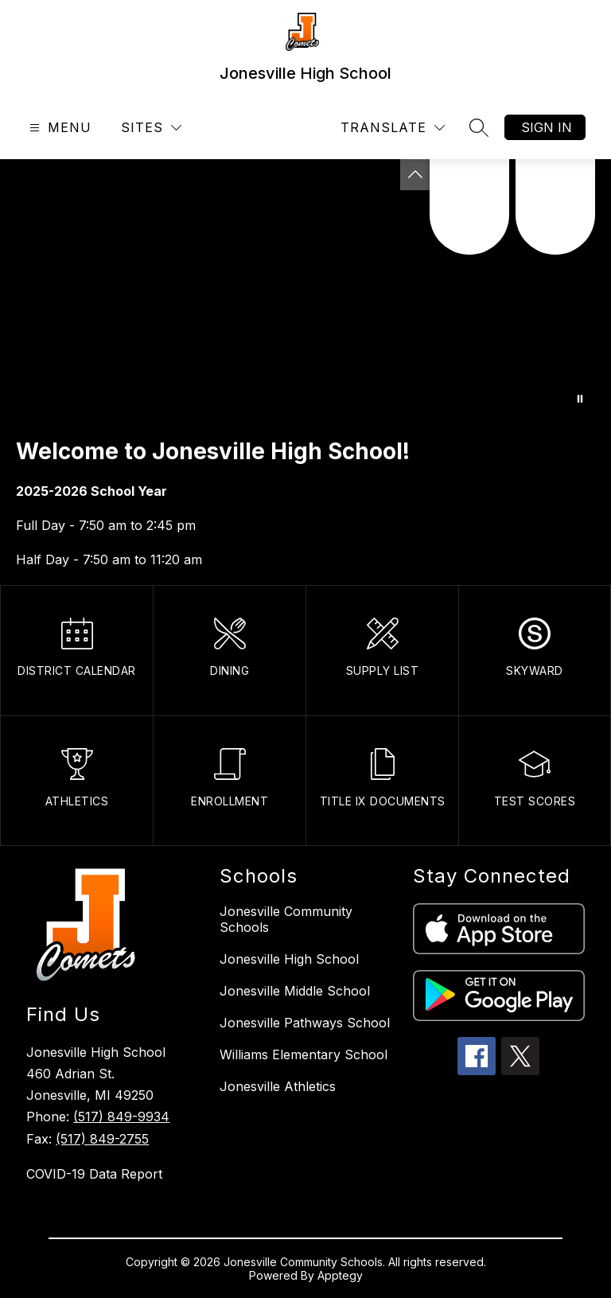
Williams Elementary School (303, 1054)
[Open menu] (58, 128)
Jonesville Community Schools (286, 919)
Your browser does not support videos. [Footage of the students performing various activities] (305, 290)
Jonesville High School (289, 959)
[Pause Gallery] (580, 398)
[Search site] (478, 127)
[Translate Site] (393, 128)
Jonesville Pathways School (305, 1023)
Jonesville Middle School (295, 991)
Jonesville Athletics (278, 1086)
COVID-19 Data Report (94, 1174)
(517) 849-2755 (102, 1139)
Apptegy (340, 1275)
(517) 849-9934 (121, 1117)
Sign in (546, 127)
